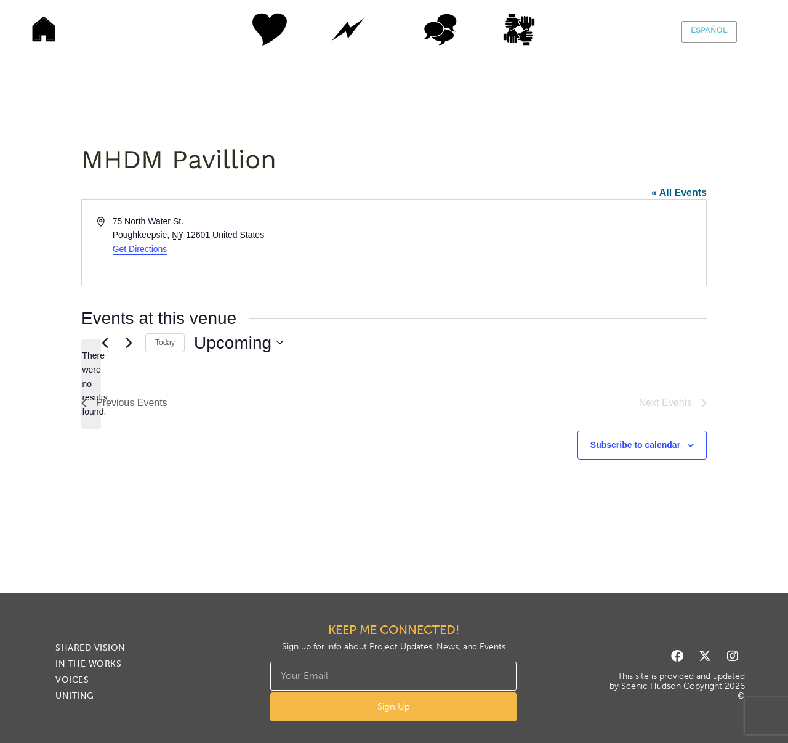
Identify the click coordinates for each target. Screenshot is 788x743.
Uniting (532, 29)
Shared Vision (255, 29)
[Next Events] (128, 342)
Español (709, 30)
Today (165, 342)
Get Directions (140, 249)
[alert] (91, 383)
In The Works (348, 29)
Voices (440, 29)
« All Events (679, 192)
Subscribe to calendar (635, 445)
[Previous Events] (104, 342)
